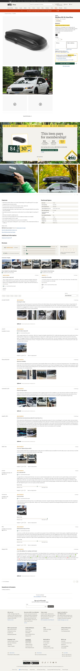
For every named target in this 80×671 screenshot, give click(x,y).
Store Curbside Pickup (30, 634)
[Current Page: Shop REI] (10, 1)
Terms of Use (14, 669)
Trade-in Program (11, 646)
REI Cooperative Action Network (47, 619)
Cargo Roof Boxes (8, 13)
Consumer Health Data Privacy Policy (53, 669)
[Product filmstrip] (40, 264)
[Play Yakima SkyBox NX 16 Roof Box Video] (27, 80)
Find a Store (38, 653)
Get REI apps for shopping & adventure (31, 660)
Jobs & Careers (46, 641)
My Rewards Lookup (12, 631)
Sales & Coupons (64, 629)
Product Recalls (65, 669)
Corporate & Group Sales (48, 647)
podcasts (56, 662)
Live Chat (65, 653)
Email (27, 604)
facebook (48, 662)
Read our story (11, 619)
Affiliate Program (46, 646)
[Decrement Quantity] (56, 39)
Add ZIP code (69, 49)
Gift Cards (45, 631)
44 (40, 246)
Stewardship (63, 647)
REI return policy (66, 66)
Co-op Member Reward (61, 58)
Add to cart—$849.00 (65, 63)
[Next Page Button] (77, 581)
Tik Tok (45, 662)
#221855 (14, 13)
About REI (63, 641)
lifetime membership (64, 59)
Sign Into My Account (12, 629)
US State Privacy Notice (41, 669)
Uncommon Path (28, 645)
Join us (25, 622)
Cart (70, 4)
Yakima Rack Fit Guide (21, 227)
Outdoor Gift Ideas (47, 629)
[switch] (4, 296)
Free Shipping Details (65, 631)
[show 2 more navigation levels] (3, 13)
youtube (53, 662)
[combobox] (42, 4)
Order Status (28, 629)
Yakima (56, 15)
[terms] (42, 152)
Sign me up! (50, 606)
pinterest (51, 662)
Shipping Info (28, 635)
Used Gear (10, 644)
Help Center (11, 653)
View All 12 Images (27, 116)
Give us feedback (37, 596)
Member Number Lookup (13, 641)
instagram (42, 662)
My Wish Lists (10, 632)
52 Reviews (16, 247)
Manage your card (64, 619)
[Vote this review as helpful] (22, 355)
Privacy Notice (32, 669)
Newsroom (63, 644)
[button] (28, 40)
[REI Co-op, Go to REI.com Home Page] (9, 4)
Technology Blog (64, 646)
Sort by (66, 293)
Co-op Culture (46, 642)
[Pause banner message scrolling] (58, 11)
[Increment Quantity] (61, 39)
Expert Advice (28, 642)
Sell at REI (45, 644)
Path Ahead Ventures (29, 647)
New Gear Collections (12, 642)
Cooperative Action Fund (66, 642)
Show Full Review (44, 282)
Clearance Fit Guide (7, 238)
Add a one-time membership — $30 (49, 150)
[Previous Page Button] (74, 581)
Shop (14, 4)
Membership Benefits (12, 634)
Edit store (57, 49)
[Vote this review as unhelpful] (25, 355)
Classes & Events (28, 644)
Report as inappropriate (32, 355)
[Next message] (56, 11)
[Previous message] (22, 11)
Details (66, 51)
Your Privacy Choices (23, 669)
